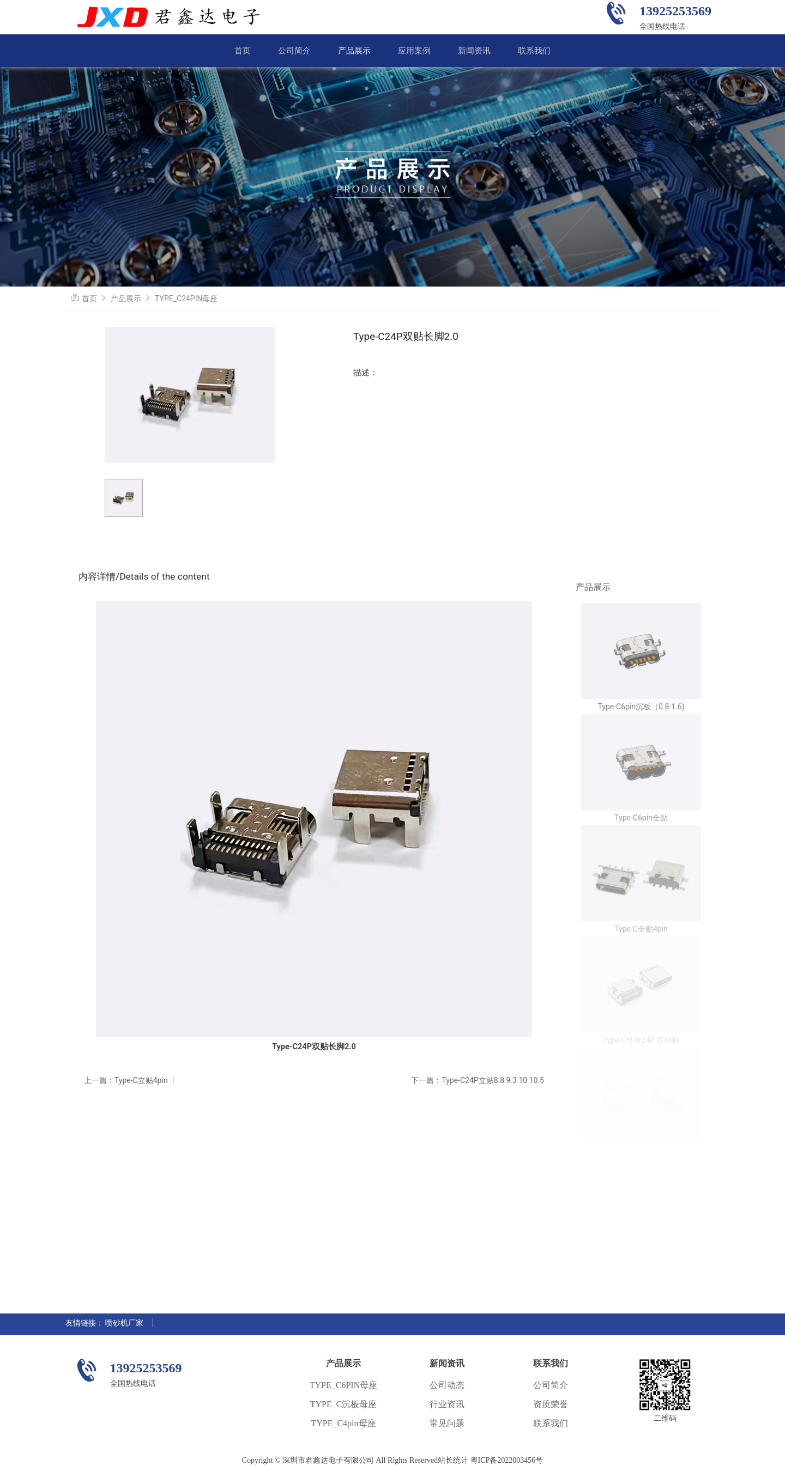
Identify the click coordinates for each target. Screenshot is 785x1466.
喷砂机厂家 (124, 1322)
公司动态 (447, 1385)
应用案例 (414, 51)
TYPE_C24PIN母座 (186, 298)
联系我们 (534, 51)
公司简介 (294, 51)
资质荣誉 (550, 1404)
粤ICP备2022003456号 (507, 1460)
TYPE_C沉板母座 (343, 1404)
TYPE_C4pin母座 (343, 1423)
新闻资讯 (474, 51)
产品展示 (354, 51)
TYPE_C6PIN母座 (343, 1385)
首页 (242, 51)
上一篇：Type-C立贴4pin (126, 1080)
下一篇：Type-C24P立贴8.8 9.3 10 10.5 (477, 1080)
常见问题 (447, 1423)
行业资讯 (447, 1404)
